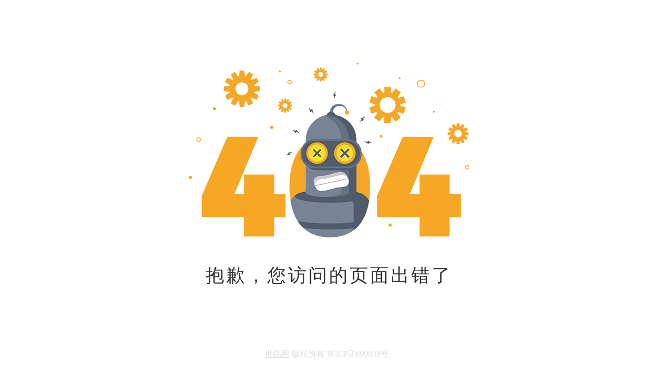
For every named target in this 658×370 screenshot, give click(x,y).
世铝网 (277, 353)
